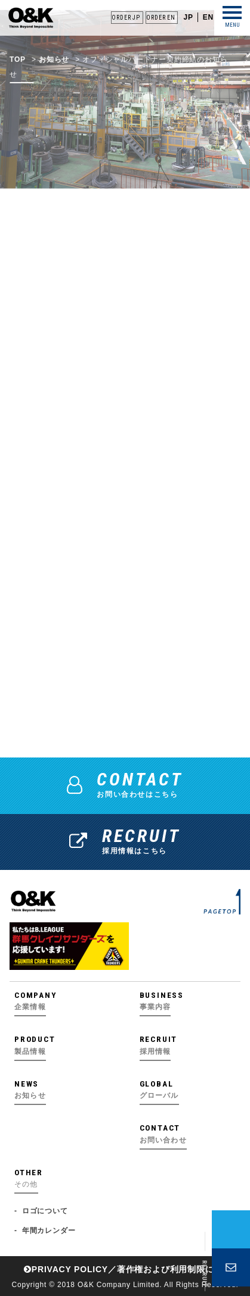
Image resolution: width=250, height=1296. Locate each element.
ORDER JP (126, 17)
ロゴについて (45, 1211)
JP (188, 17)
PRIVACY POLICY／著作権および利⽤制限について (132, 1269)
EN (208, 17)
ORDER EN (160, 17)
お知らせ (54, 77)
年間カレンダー (49, 1230)
